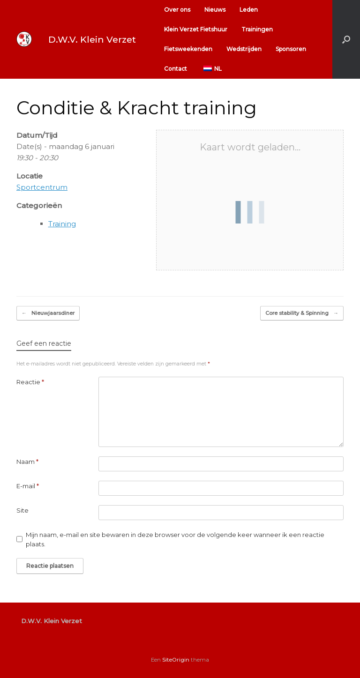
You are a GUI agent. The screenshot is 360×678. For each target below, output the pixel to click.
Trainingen (257, 29)
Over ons (177, 9)
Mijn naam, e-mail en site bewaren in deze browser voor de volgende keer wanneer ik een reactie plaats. (175, 539)
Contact (175, 68)
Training (62, 223)
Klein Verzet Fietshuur (195, 29)
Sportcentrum (42, 187)
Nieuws (214, 9)
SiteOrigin (175, 659)
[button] (346, 39)
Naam (27, 461)
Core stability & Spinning (301, 313)
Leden (249, 9)
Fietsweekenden (188, 48)
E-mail (27, 486)
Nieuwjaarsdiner (48, 313)
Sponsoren (291, 48)
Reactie (30, 382)
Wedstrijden (244, 48)
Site (22, 510)
